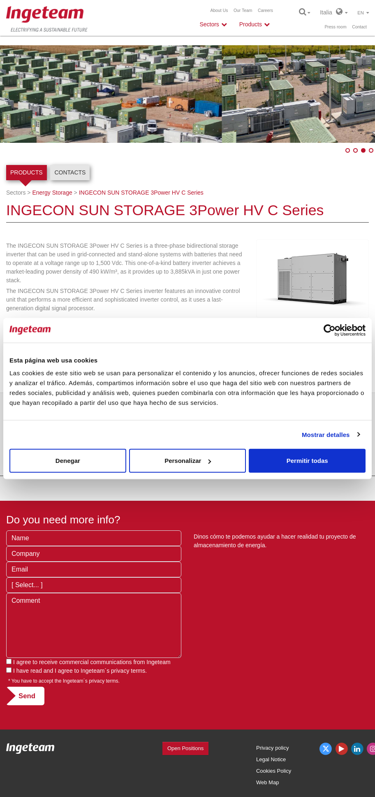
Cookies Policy (273, 771)
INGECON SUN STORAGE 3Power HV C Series (141, 192)
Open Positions (185, 748)
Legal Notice (271, 759)
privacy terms (128, 670)
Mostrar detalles (326, 434)
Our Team (243, 10)
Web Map (267, 782)
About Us (219, 10)
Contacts (70, 172)
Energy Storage (52, 192)
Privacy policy (272, 748)
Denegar (68, 460)
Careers (265, 10)
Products (26, 172)
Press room (335, 27)
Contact (359, 27)
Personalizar (187, 460)
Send (27, 696)
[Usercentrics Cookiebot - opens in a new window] (330, 330)
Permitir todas (307, 460)
